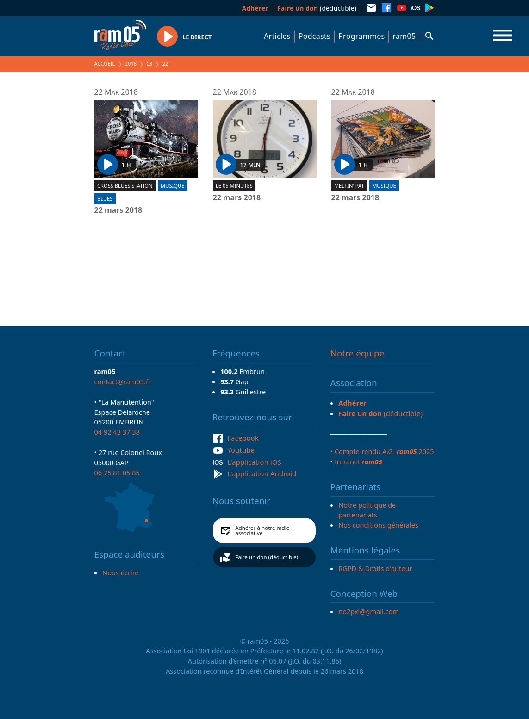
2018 (131, 63)
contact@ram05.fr (122, 381)
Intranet (358, 461)
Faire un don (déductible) (266, 556)
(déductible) (316, 8)
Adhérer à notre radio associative (262, 530)
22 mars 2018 (118, 210)
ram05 (404, 36)
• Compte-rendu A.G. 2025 (382, 451)
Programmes (361, 36)
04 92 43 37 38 (117, 431)
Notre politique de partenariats (367, 510)
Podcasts (314, 36)
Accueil (104, 63)
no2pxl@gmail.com (368, 611)
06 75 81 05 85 (117, 472)
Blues (105, 198)
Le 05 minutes (234, 185)
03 (149, 63)
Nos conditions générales (378, 524)
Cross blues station (125, 185)
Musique (172, 185)
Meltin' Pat (349, 185)
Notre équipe (357, 353)
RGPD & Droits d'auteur (375, 568)
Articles (277, 36)
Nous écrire (120, 572)
